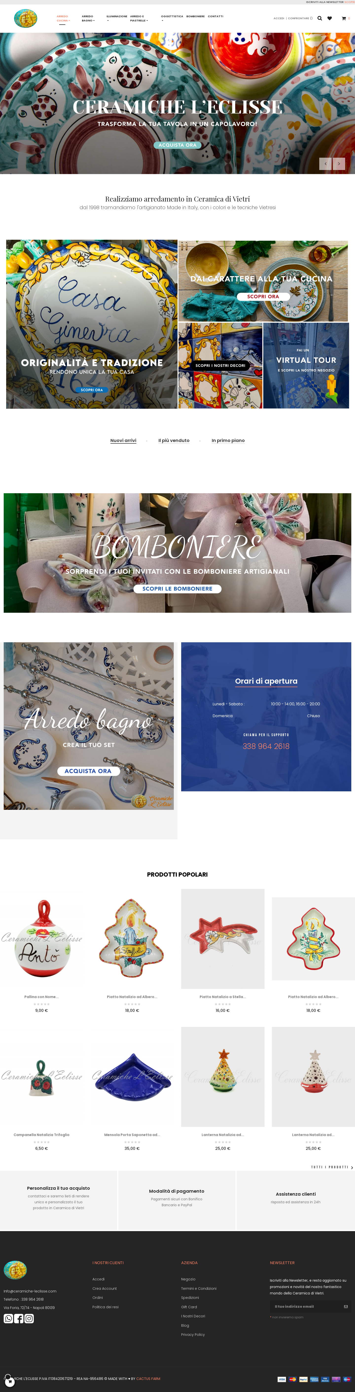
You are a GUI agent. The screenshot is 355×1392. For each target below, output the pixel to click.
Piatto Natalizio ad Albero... (132, 996)
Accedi (98, 1279)
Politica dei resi (105, 1307)
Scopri (349, 2)
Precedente (325, 164)
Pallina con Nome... (41, 996)
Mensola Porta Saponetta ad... (132, 1134)
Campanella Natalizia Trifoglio (42, 1134)
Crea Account (104, 1288)
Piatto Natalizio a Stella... (223, 996)
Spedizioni (190, 1297)
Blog (185, 1325)
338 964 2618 (32, 1299)
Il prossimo (339, 164)
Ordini (97, 1297)
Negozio (188, 1279)
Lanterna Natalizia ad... (223, 1134)
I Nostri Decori (193, 1316)
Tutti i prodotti (333, 1168)
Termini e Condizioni (198, 1288)
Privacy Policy (193, 1334)
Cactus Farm (148, 1378)
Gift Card (189, 1307)
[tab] (123, 441)
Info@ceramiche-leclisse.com (30, 1291)
